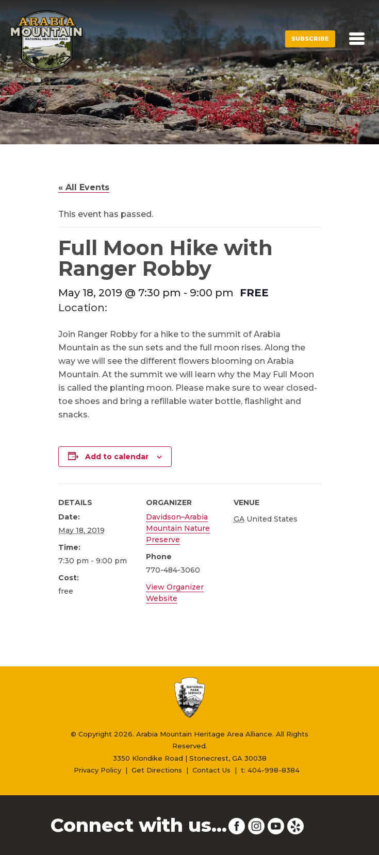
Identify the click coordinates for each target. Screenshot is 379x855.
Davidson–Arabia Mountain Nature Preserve (178, 528)
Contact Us (211, 770)
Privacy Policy (97, 770)
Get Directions (156, 770)
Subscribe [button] (310, 38)
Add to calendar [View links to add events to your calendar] (117, 456)
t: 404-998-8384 (270, 770)
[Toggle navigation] (356, 38)
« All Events (83, 187)
